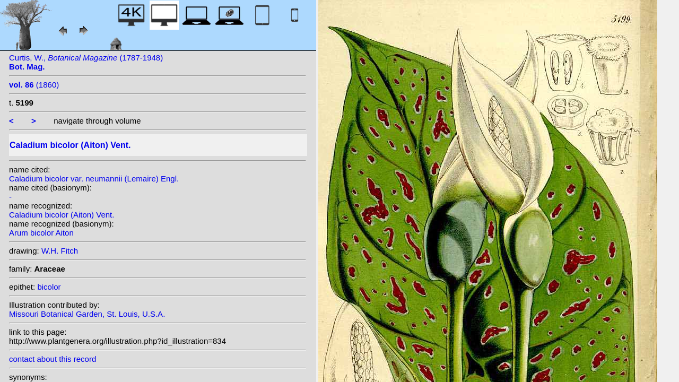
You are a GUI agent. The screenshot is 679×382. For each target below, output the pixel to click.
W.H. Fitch (59, 250)
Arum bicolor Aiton (41, 232)
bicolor (48, 286)
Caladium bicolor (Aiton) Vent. (61, 214)
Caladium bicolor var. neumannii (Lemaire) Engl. (94, 178)
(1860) (34, 84)
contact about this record (52, 358)
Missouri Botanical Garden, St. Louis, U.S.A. (87, 313)
